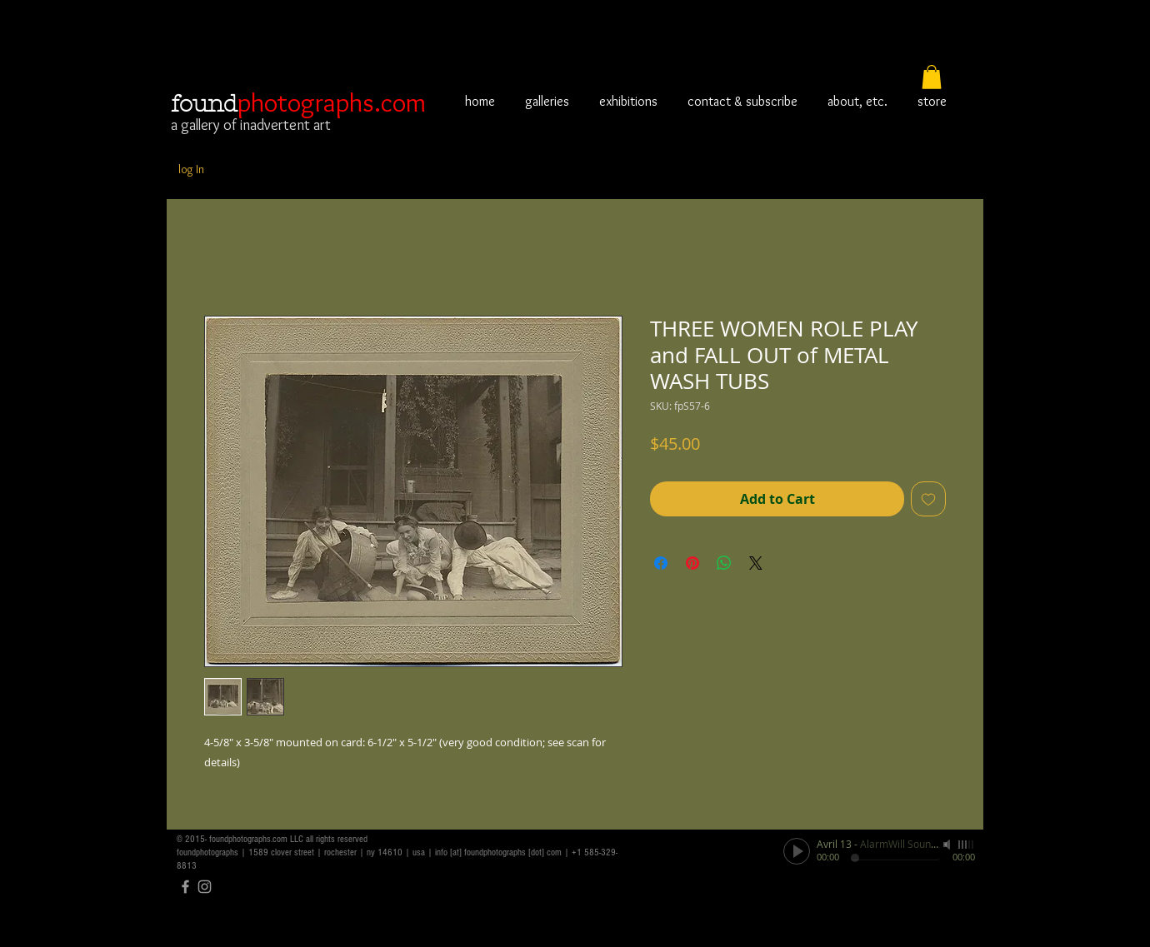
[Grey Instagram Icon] (204, 886)
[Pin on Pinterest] (692, 563)
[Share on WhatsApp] (724, 563)
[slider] (966, 844)
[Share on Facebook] (661, 563)
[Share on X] (756, 563)
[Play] (797, 851)
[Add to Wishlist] (928, 498)
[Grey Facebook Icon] (185, 886)
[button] (932, 77)
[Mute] (948, 844)
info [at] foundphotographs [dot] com (498, 852)
